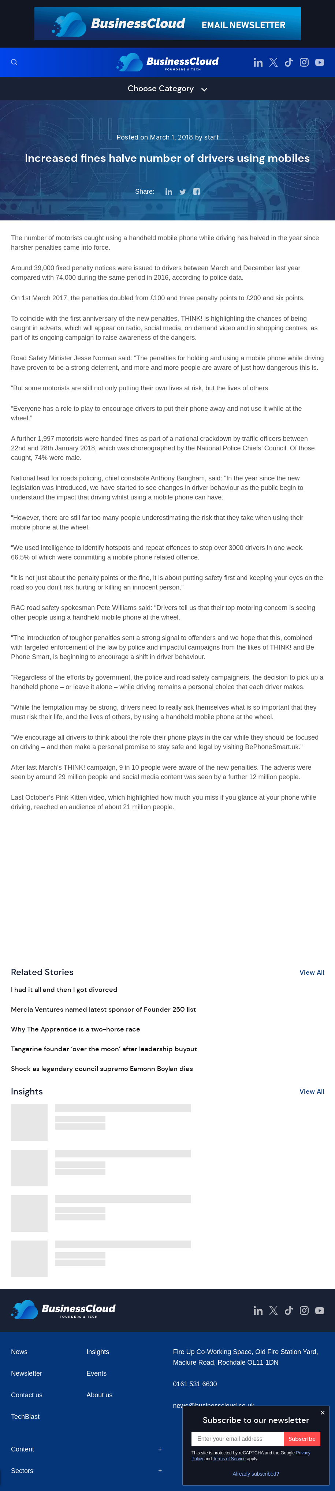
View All (311, 972)
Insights (97, 1352)
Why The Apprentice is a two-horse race (75, 1029)
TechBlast (25, 1416)
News (19, 1352)
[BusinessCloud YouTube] (319, 62)
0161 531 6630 (195, 1384)
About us (99, 1395)
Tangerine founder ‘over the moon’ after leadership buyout (104, 1049)
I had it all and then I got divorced (64, 990)
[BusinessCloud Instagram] (304, 62)
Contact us (26, 1395)
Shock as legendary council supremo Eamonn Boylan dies (102, 1069)
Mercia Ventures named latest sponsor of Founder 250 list (103, 1009)
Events (96, 1373)
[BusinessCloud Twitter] (273, 62)
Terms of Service (229, 1458)
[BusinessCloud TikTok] (288, 62)
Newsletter (26, 1373)
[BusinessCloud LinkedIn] (258, 62)
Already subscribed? (256, 1473)
